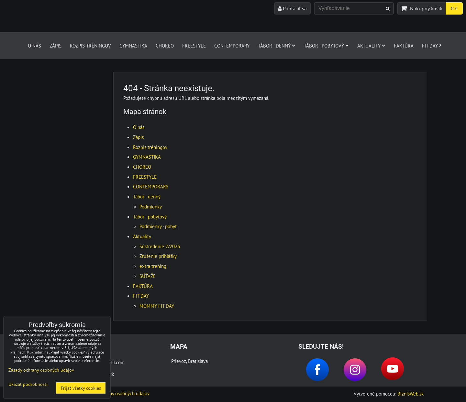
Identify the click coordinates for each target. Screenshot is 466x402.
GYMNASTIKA (133, 45)
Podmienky (150, 206)
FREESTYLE (194, 45)
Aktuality (371, 45)
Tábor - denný (276, 45)
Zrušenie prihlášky (158, 256)
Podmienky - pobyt (158, 226)
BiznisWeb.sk (410, 393)
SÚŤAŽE (147, 276)
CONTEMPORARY (232, 45)
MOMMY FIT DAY (156, 305)
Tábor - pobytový (326, 45)
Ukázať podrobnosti (28, 384)
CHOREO (165, 45)
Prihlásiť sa (292, 8)
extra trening (152, 266)
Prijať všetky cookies (81, 388)
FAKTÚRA (404, 45)
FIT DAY (432, 45)
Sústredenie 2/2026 (159, 246)
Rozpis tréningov (90, 45)
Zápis (55, 45)
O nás (34, 45)
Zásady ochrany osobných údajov (116, 393)
